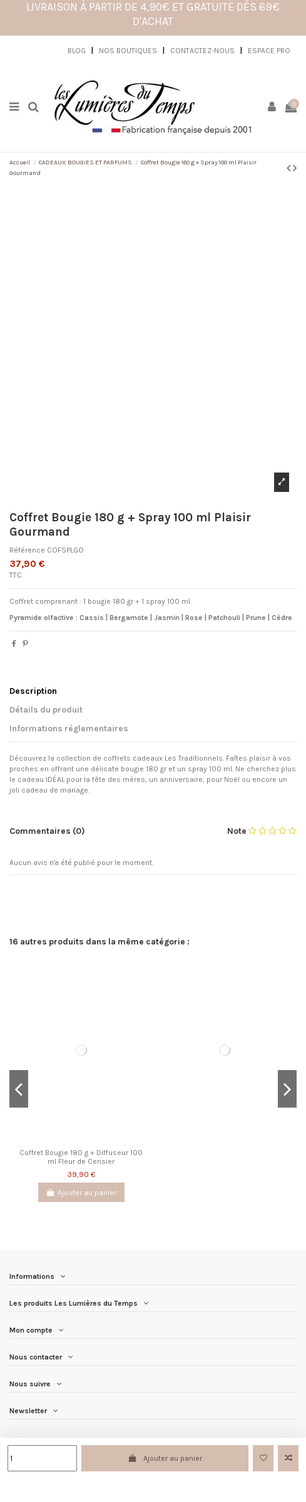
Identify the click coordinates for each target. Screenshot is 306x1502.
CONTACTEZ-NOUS (202, 50)
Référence (27, 550)
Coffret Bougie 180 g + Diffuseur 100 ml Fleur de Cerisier (81, 1157)
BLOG (77, 50)
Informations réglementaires (68, 728)
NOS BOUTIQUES (128, 50)
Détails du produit (46, 709)
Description (33, 691)
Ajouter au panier (164, 1458)
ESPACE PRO (269, 50)
